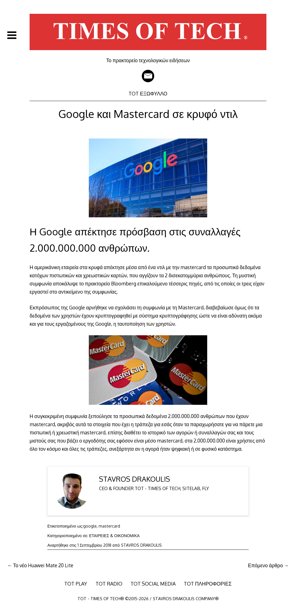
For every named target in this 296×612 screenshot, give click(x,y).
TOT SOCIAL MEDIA (153, 583)
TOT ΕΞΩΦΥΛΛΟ (148, 93)
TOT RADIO (109, 583)
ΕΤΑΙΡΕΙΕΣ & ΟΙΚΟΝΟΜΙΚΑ (114, 535)
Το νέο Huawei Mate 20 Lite (43, 565)
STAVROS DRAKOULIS (134, 479)
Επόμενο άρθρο (265, 565)
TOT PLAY (75, 583)
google (90, 526)
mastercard (109, 526)
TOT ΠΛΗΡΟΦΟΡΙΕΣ (208, 583)
